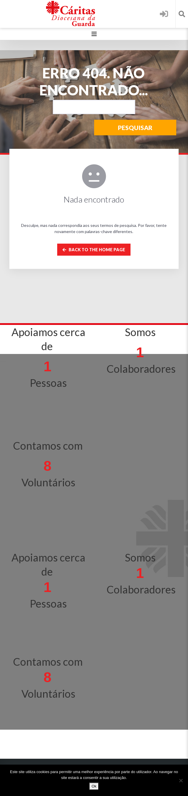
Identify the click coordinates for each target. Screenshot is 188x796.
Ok (94, 786)
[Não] (181, 780)
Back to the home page (93, 249)
